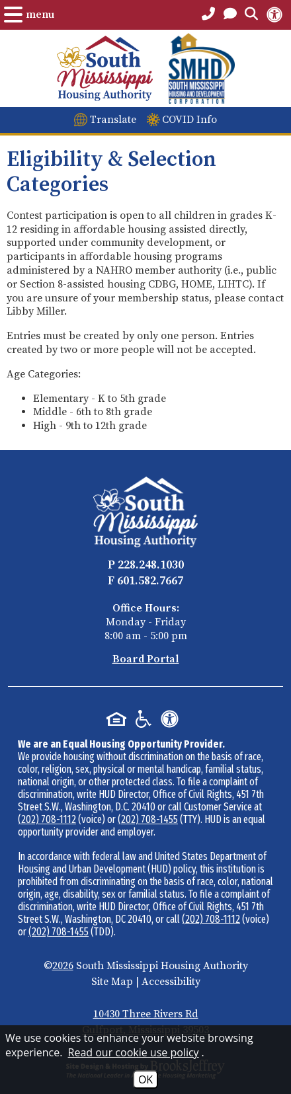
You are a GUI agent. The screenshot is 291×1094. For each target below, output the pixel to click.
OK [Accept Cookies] (145, 1079)
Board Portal (145, 659)
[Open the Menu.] (29, 14)
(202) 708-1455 (148, 819)
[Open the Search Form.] (251, 14)
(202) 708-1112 (47, 819)
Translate (113, 119)
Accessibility (171, 981)
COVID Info (189, 119)
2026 (62, 965)
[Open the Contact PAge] (230, 14)
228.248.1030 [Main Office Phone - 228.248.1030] (151, 564)
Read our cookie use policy (133, 1052)
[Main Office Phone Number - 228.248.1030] (208, 14)
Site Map (112, 981)
